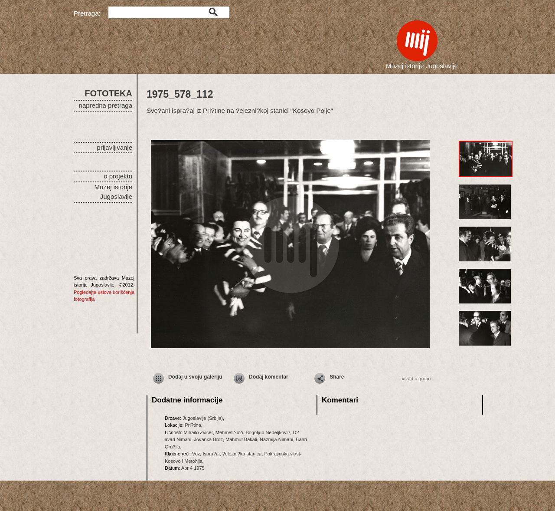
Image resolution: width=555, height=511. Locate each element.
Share (337, 377)
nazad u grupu (415, 378)
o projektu (118, 176)
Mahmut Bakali (241, 439)
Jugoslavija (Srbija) (203, 418)
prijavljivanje (114, 147)
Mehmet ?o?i (229, 432)
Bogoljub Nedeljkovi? (268, 432)
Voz (196, 453)
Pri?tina (193, 425)
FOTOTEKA (108, 93)
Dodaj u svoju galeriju (195, 377)
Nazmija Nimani (276, 439)
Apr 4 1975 (193, 468)
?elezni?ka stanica (242, 453)
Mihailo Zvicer (197, 432)
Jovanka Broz (208, 439)
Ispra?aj (210, 453)
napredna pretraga (105, 105)
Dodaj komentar (268, 377)
